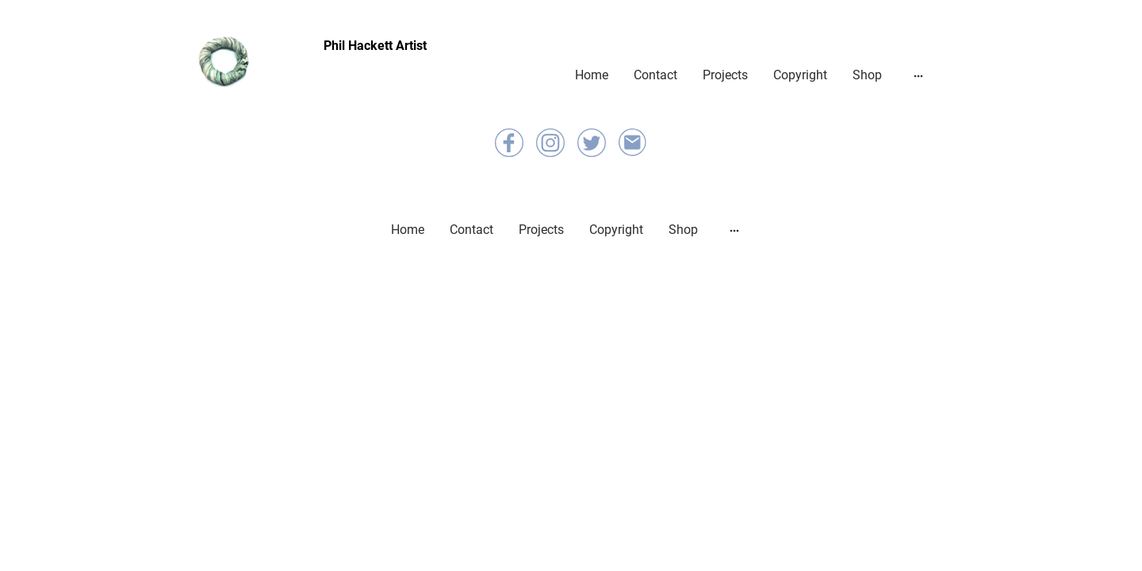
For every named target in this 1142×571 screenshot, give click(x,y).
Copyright (800, 74)
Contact (655, 74)
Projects (725, 74)
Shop (867, 74)
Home (591, 74)
